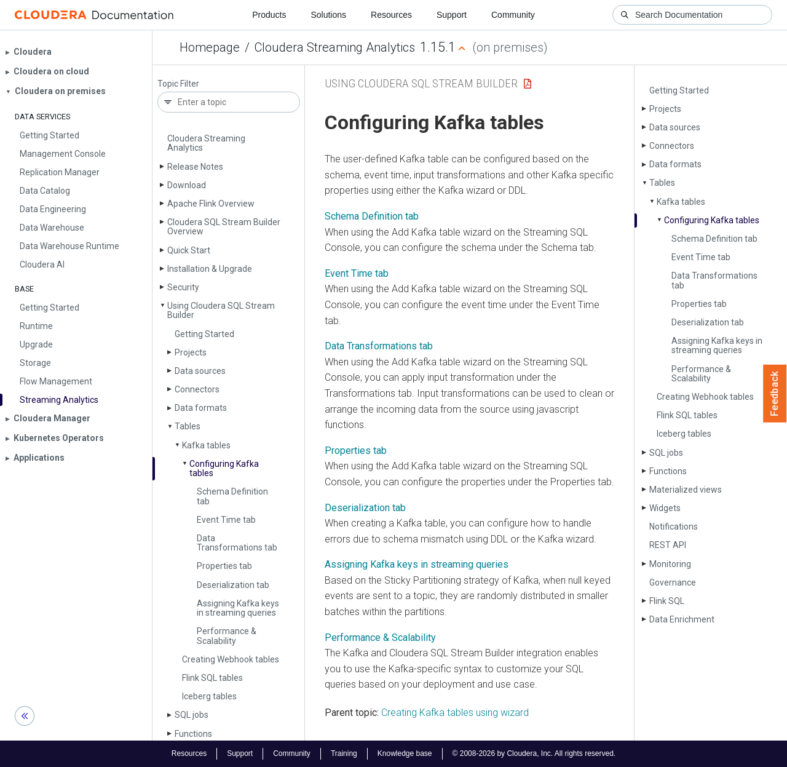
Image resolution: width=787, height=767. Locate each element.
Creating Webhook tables (230, 659)
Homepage (210, 47)
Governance (672, 582)
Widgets (665, 508)
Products (269, 15)
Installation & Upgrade (209, 269)
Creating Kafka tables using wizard (455, 712)
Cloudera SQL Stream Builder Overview (223, 226)
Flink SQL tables (212, 678)
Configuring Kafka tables (224, 468)
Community (513, 15)
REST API (667, 545)
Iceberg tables (209, 696)
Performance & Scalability (226, 635)
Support (452, 15)
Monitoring (670, 564)
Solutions (328, 15)
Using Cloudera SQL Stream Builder (221, 310)
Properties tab (224, 566)
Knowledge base (405, 753)
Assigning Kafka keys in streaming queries (238, 608)
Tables (187, 426)
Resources (391, 15)
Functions (193, 734)
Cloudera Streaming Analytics (335, 47)
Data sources (200, 371)
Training (344, 753)
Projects (191, 352)
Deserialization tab (233, 585)
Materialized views (685, 490)
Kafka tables (206, 445)
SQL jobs (191, 715)
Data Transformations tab (237, 542)
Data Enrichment (681, 619)
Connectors (197, 389)
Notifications (673, 526)
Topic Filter (178, 84)
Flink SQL (666, 601)
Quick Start (188, 250)
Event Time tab (226, 520)
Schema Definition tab (232, 496)
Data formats (201, 408)
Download (186, 185)
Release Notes (195, 167)
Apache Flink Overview (211, 204)
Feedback (775, 393)
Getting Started (204, 334)
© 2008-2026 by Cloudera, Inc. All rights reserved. (534, 753)
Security (183, 287)
